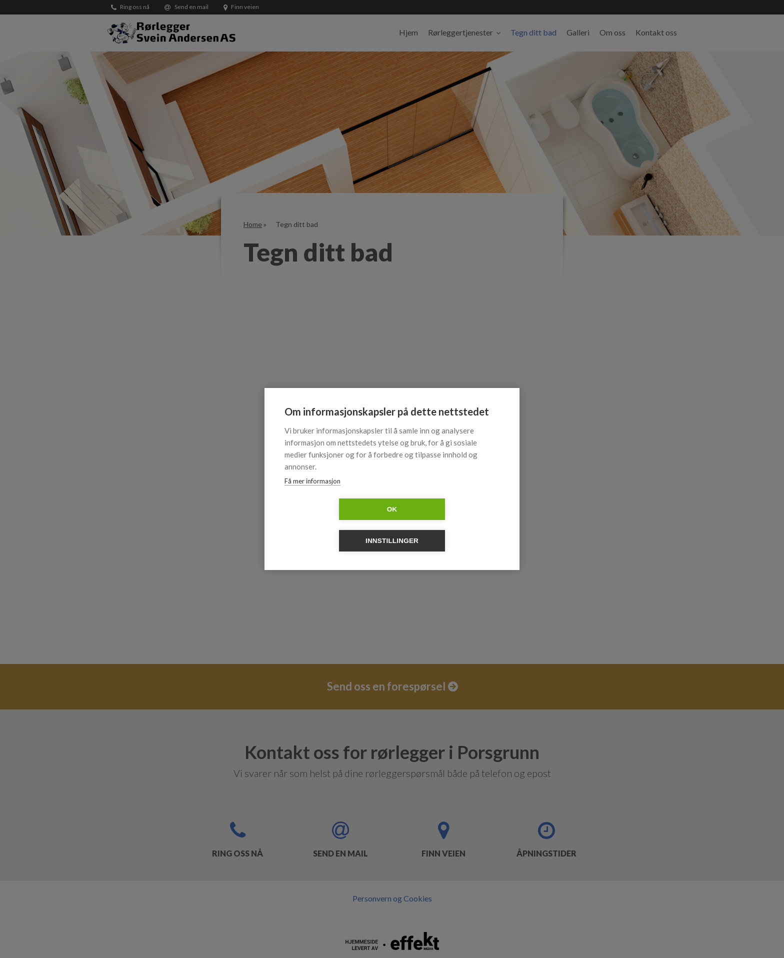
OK (335, 525)
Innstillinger (449, 525)
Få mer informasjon (312, 497)
